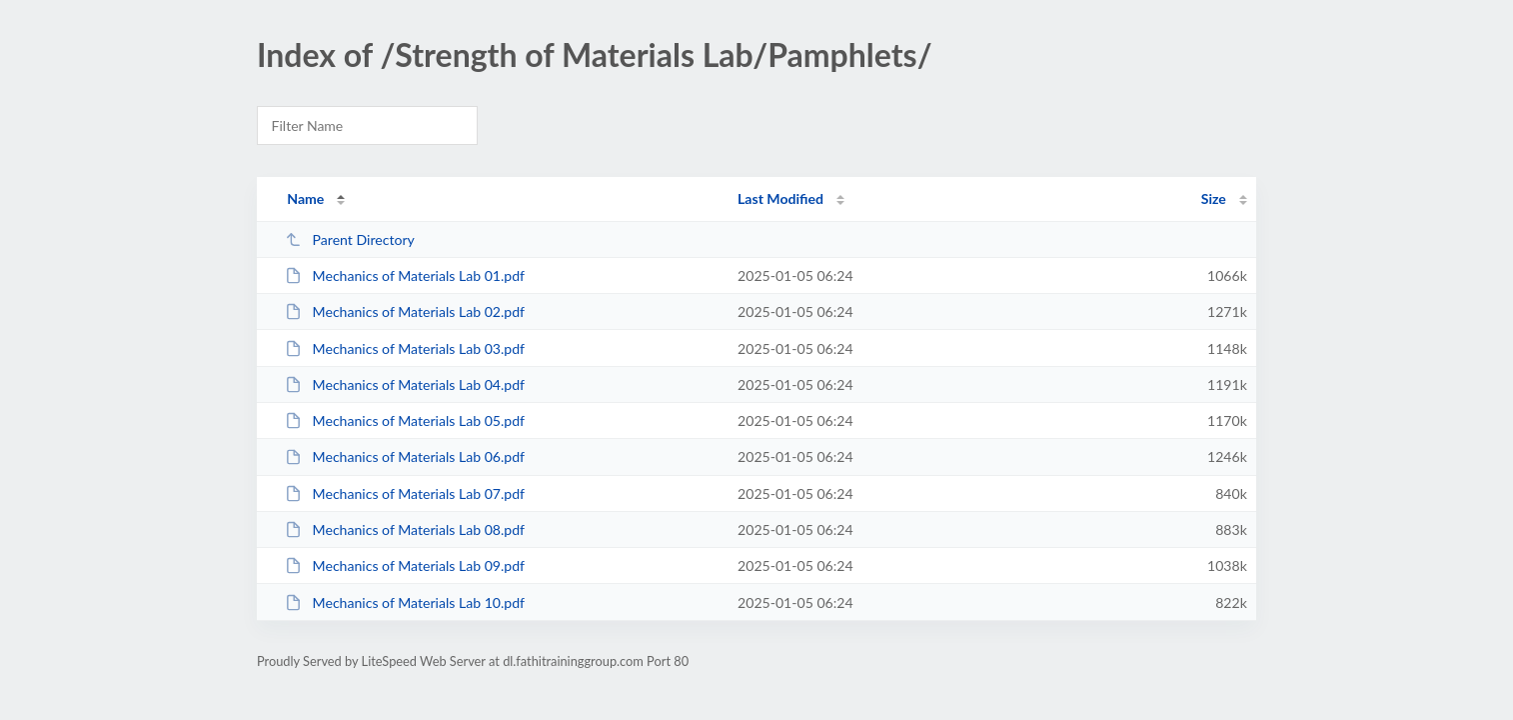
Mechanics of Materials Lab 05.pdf (405, 420)
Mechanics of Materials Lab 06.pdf (405, 456)
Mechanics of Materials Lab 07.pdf (405, 493)
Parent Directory (350, 239)
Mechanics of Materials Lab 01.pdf (405, 275)
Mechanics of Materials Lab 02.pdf (405, 311)
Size (1213, 198)
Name (305, 198)
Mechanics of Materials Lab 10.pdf (405, 602)
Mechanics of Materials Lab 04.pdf (405, 384)
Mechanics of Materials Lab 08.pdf (405, 529)
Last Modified (780, 198)
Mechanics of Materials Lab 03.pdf (405, 348)
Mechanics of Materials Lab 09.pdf (405, 565)
